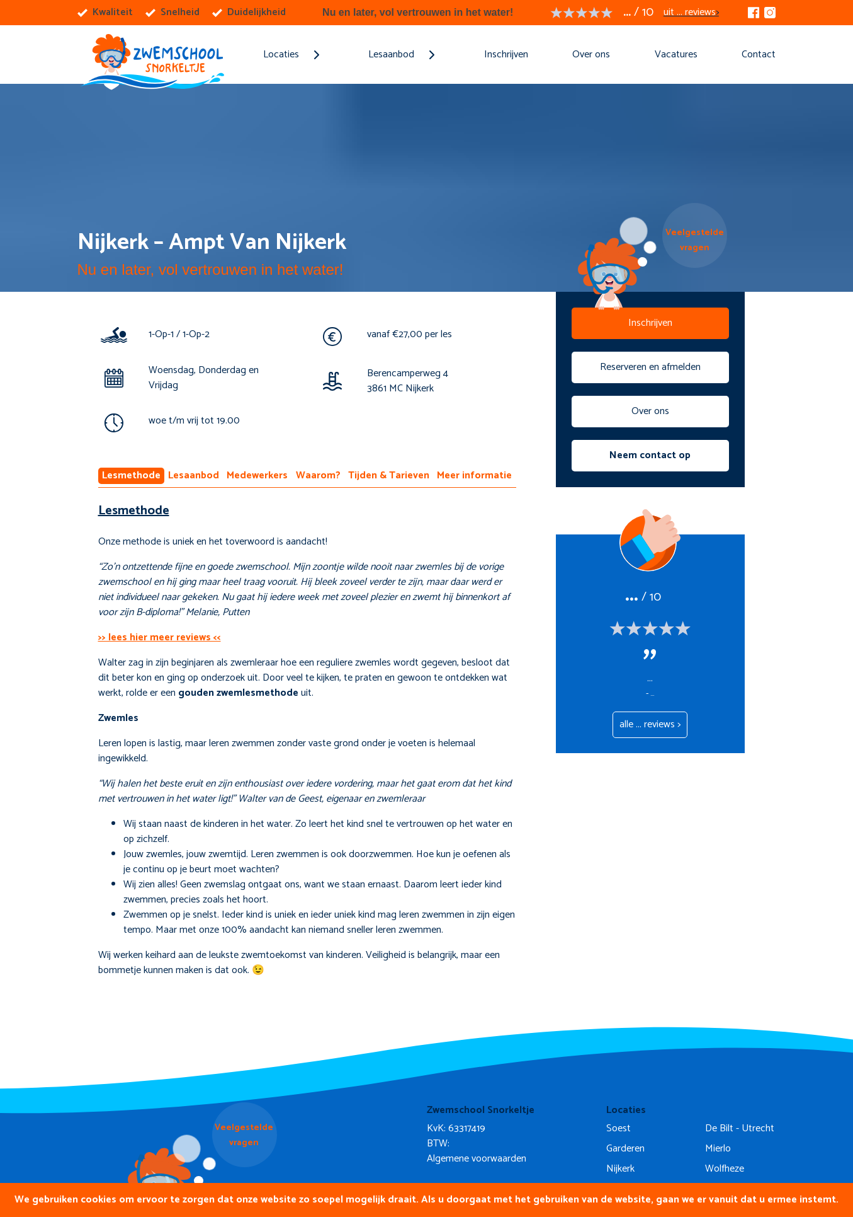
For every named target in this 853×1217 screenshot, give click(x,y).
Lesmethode (131, 476)
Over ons (591, 54)
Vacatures (676, 54)
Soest (618, 1128)
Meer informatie (474, 476)
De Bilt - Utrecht (739, 1128)
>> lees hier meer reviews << (159, 637)
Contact (759, 54)
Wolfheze (724, 1168)
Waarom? (318, 476)
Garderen (625, 1148)
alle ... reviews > (650, 724)
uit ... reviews (690, 12)
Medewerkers (257, 476)
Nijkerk (620, 1168)
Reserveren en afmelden (650, 367)
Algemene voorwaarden (476, 1158)
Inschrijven (506, 54)
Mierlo (718, 1148)
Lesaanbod (193, 476)
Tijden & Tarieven (388, 476)
